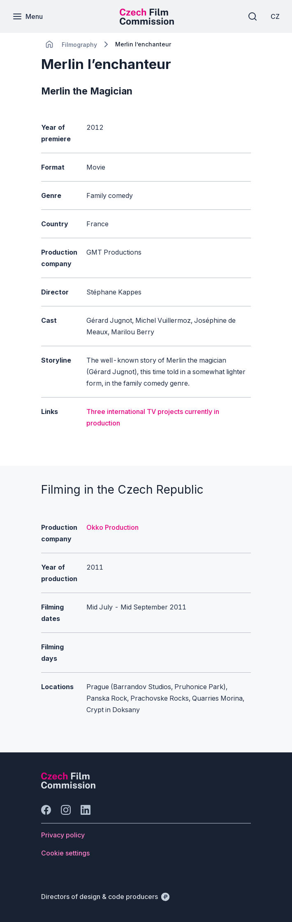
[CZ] (275, 16)
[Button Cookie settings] (65, 853)
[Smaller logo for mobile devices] (147, 22)
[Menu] (27, 16)
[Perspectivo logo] (68, 786)
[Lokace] (79, 44)
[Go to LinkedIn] (85, 810)
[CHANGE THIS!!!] (49, 44)
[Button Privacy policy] (63, 835)
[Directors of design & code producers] (105, 896)
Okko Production (112, 527)
